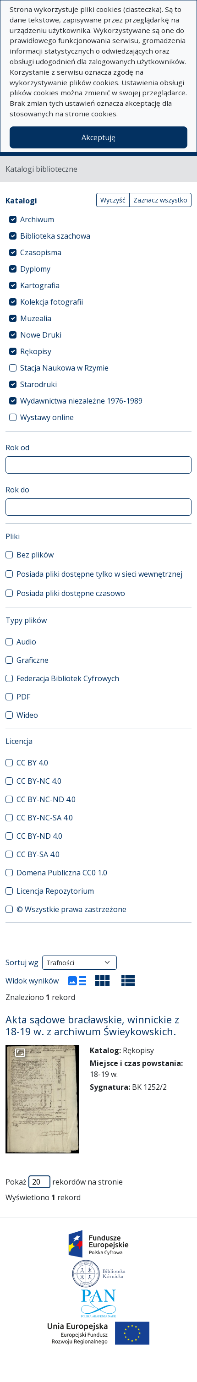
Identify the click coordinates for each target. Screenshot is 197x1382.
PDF (23, 697)
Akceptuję (98, 137)
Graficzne (32, 660)
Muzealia (35, 318)
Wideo (27, 715)
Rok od (17, 447)
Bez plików (35, 555)
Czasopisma (40, 252)
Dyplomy (35, 269)
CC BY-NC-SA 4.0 (44, 818)
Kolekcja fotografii (51, 302)
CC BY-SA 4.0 (38, 854)
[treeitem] (98, 219)
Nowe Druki (40, 335)
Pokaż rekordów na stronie (64, 1181)
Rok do (17, 490)
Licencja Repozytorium (55, 891)
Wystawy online (47, 417)
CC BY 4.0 (32, 763)
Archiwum (37, 219)
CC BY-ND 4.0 (39, 836)
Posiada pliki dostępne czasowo (70, 593)
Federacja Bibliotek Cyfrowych (67, 678)
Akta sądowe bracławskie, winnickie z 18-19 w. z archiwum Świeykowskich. (92, 1025)
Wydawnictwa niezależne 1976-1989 (81, 401)
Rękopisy (35, 351)
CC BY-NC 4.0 (38, 781)
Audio (26, 642)
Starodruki (38, 384)
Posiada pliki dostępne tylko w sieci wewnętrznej (99, 574)
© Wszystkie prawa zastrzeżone (71, 909)
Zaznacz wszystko (160, 200)
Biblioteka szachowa (55, 236)
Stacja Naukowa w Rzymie (64, 368)
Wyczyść (113, 200)
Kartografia (40, 285)
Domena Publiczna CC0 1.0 (61, 873)
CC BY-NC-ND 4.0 (46, 799)
